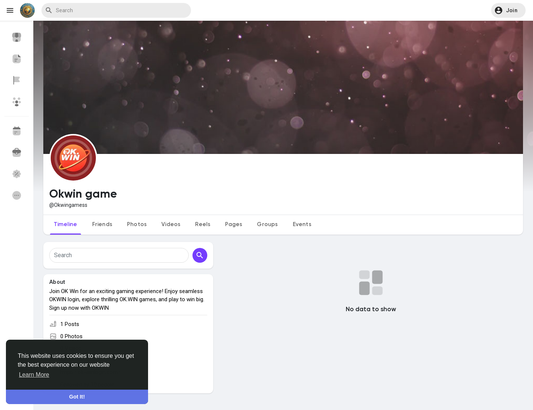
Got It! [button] (77, 397)
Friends (102, 224)
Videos (170, 224)
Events (302, 224)
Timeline (65, 224)
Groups (267, 224)
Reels (202, 224)
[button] (508, 10)
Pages (233, 224)
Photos (137, 224)
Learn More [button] (34, 375)
